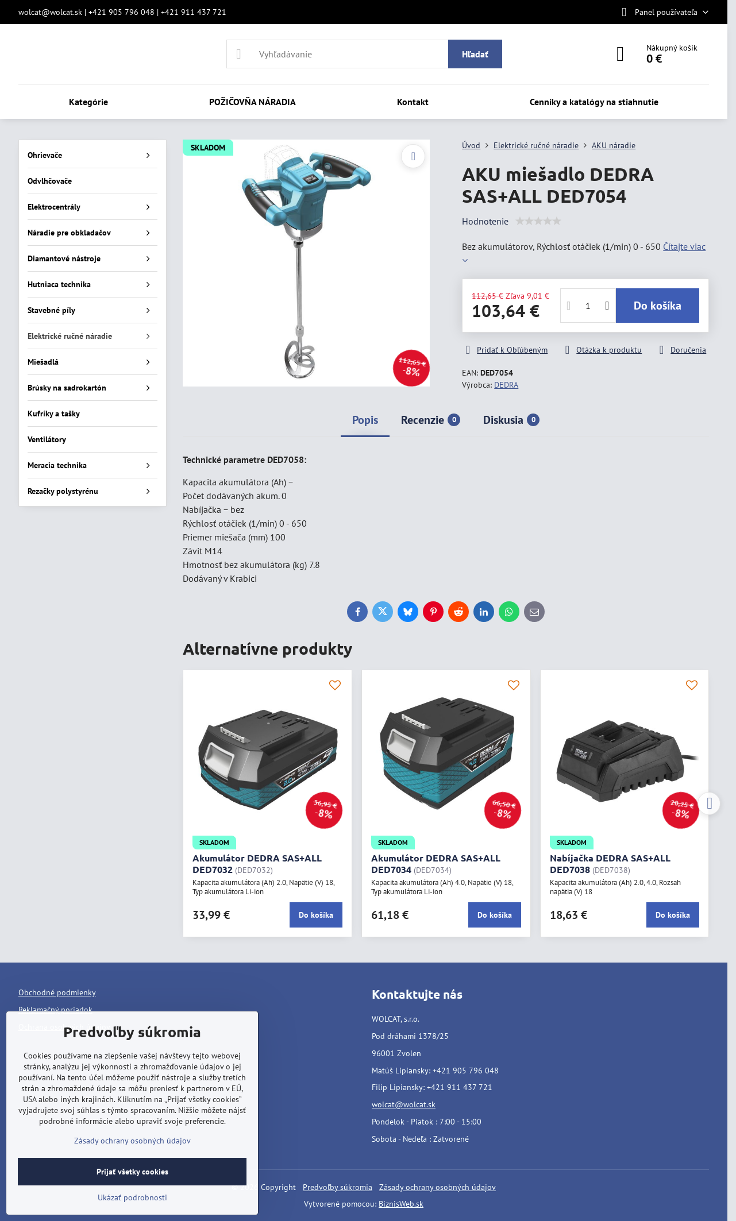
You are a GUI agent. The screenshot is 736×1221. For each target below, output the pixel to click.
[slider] (538, 221)
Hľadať (475, 54)
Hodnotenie (485, 221)
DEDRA (506, 385)
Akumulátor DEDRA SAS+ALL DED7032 (257, 863)
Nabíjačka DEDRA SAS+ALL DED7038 (610, 863)
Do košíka (657, 305)
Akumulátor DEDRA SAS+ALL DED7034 (435, 863)
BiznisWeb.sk (401, 1204)
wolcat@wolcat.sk (404, 1104)
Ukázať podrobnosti (132, 1197)
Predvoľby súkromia (337, 1187)
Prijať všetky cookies (132, 1171)
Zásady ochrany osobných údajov (437, 1187)
